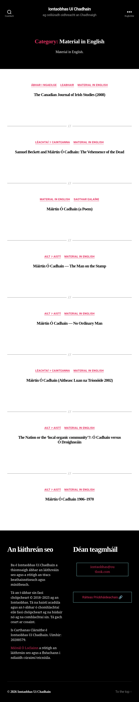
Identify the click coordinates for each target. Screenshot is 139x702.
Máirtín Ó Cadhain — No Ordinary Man (69, 323)
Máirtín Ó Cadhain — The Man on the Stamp (69, 266)
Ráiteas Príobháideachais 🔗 (102, 597)
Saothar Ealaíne (86, 199)
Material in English (93, 85)
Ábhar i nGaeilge (44, 85)
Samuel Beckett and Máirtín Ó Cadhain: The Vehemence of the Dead (69, 152)
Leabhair (67, 85)
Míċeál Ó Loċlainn (24, 648)
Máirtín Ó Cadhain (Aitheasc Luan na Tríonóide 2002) (69, 380)
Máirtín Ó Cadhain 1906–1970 (69, 499)
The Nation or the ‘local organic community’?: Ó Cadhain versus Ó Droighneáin (69, 439)
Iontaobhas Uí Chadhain (69, 9)
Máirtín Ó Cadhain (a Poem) (69, 209)
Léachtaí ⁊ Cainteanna (52, 142)
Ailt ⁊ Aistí (52, 256)
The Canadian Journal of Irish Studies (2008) (69, 94)
